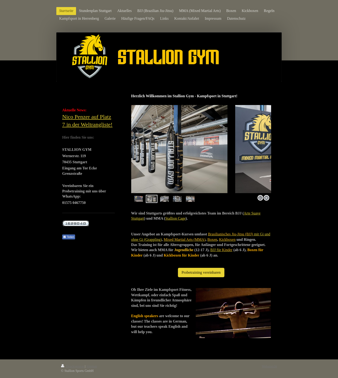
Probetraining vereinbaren (201, 272)
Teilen (68, 237)
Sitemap (91, 366)
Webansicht (269, 366)
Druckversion (73, 366)
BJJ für (221, 250)
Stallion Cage (175, 218)
